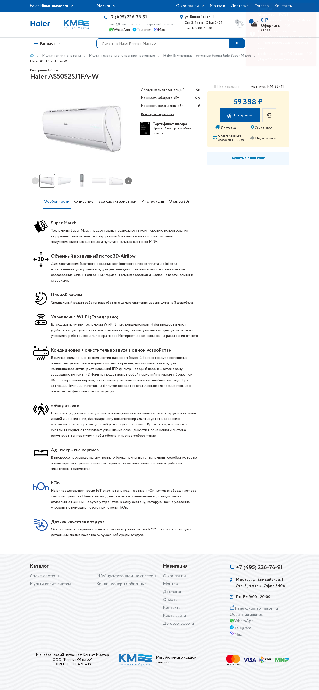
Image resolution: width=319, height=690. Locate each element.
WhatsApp (121, 29)
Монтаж (217, 6)
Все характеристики (157, 114)
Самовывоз (264, 128)
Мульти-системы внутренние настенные (122, 55)
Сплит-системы (44, 576)
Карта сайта (174, 616)
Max (161, 29)
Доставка (240, 6)
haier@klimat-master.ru (125, 24)
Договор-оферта (178, 623)
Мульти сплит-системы (61, 55)
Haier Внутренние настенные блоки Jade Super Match (207, 55)
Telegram (144, 29)
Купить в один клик (248, 158)
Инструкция (152, 202)
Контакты (172, 608)
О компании (187, 6)
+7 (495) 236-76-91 (128, 17)
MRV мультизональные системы (126, 576)
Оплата (170, 600)
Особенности (57, 202)
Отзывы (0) (179, 202)
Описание (83, 202)
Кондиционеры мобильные (121, 584)
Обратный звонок (159, 24)
